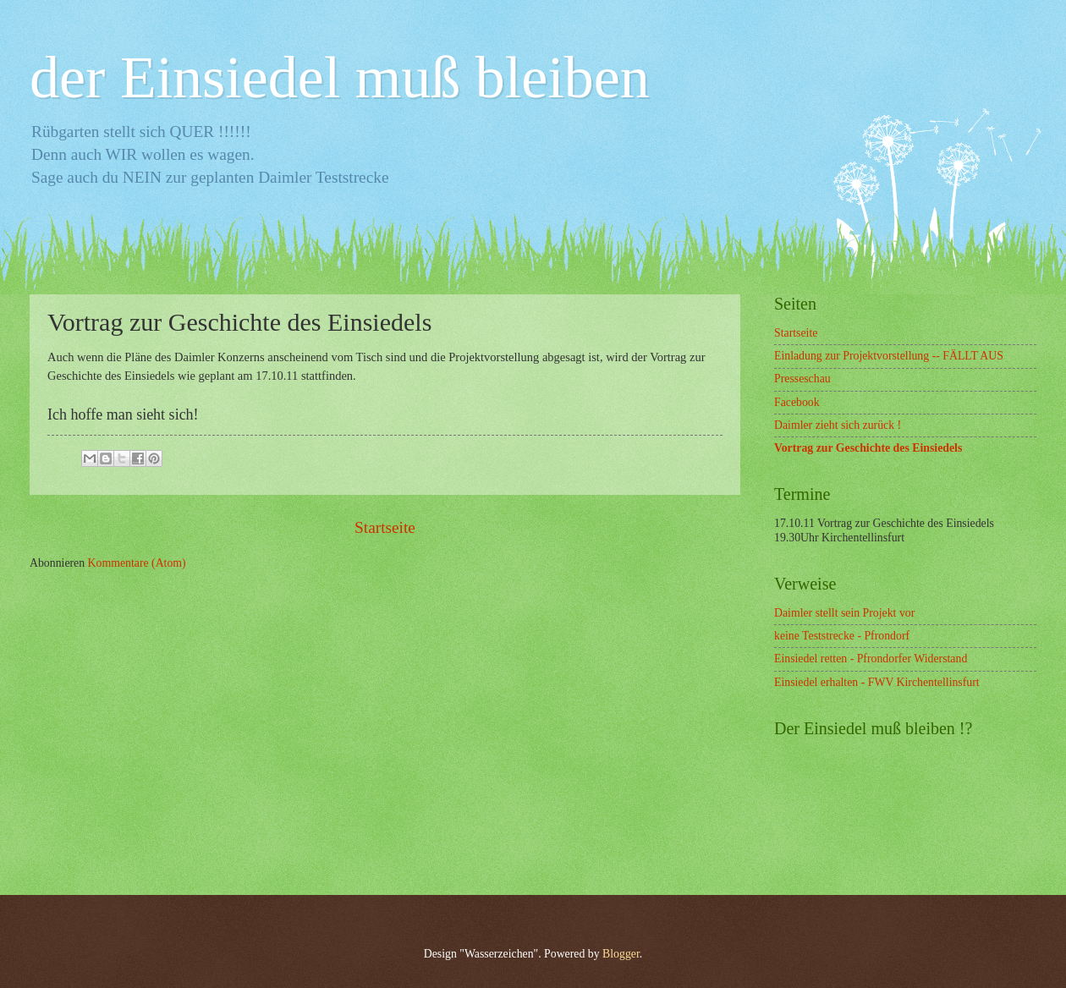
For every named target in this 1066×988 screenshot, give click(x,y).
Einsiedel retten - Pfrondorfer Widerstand (870, 658)
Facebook (797, 402)
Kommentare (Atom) (137, 563)
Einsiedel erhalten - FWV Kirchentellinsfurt (877, 682)
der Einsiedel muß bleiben (340, 77)
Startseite (384, 527)
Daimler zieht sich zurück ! (837, 425)
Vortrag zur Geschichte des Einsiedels (868, 448)
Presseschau (802, 378)
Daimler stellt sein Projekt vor (844, 613)
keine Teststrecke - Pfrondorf (841, 635)
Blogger (621, 953)
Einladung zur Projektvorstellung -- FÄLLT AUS (888, 355)
